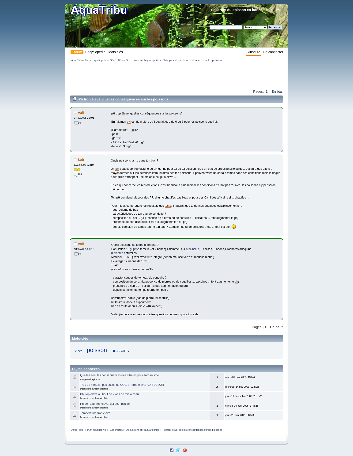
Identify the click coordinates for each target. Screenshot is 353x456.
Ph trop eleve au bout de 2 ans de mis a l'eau (109, 394)
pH (129, 121)
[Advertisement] (155, 75)
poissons (120, 350)
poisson (97, 350)
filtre (149, 257)
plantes (118, 253)
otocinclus (192, 249)
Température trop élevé (95, 413)
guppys (134, 249)
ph (236, 281)
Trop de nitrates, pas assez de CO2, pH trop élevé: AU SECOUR (122, 384)
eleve (78, 351)
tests (168, 205)
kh (132, 130)
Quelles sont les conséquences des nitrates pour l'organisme (119, 375)
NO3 (116, 142)
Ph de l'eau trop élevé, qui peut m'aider (105, 403)
